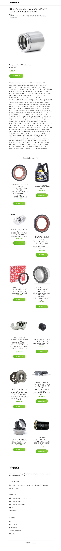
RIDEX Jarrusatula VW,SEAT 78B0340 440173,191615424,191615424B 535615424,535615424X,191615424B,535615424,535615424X (19, 233)
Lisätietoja (16, 76)
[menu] (50, 2)
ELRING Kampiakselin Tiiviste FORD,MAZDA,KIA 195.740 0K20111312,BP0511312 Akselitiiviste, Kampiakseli (19, 290)
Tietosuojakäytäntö (15, 530)
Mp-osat (19, 65)
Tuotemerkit (12, 510)
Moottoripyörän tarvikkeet (17, 504)
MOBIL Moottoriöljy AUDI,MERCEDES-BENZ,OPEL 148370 (41, 187)
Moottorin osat (26, 65)
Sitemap (11, 533)
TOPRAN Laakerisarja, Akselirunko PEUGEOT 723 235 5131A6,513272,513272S (19, 441)
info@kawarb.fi (13, 489)
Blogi (10, 521)
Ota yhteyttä (13, 524)
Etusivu (11, 14)
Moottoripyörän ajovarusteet (17, 498)
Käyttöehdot (13, 527)
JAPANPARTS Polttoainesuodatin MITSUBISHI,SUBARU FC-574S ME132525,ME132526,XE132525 (41, 441)
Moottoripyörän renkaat (16, 501)
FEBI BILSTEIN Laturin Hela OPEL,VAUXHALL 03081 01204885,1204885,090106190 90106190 (42, 342)
